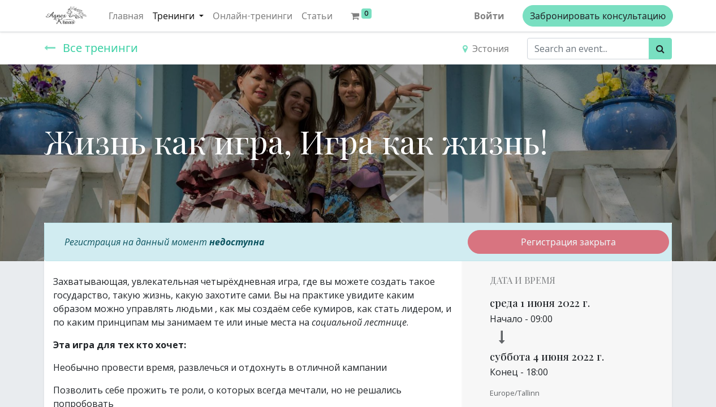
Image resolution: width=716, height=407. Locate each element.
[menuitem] (127, 16)
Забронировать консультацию (597, 15)
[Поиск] (660, 48)
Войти (488, 15)
